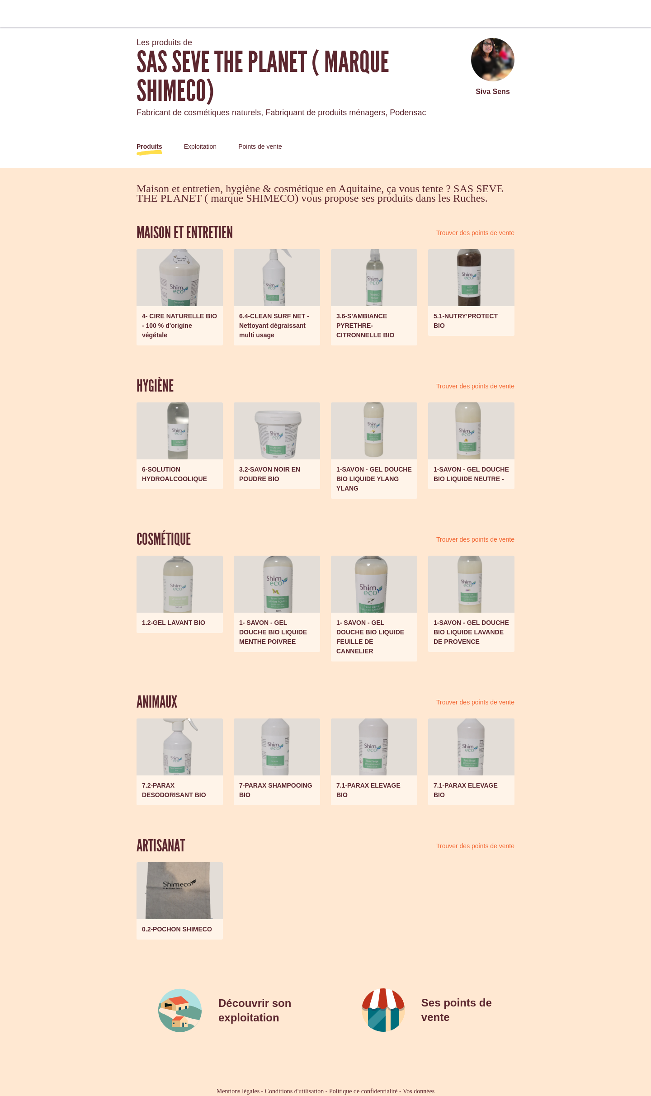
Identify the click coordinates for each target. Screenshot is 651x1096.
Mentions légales (238, 1091)
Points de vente (260, 146)
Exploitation (200, 146)
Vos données (418, 1091)
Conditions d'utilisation (294, 1091)
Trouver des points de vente (475, 232)
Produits (149, 146)
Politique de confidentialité (363, 1091)
